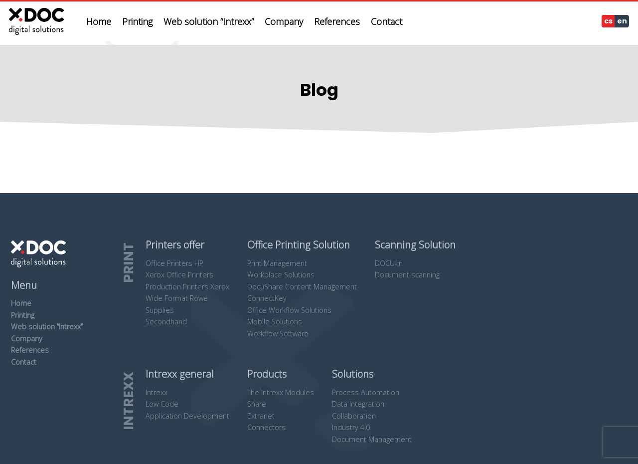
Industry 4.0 (351, 427)
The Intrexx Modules (280, 392)
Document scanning (407, 274)
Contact (23, 362)
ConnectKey (267, 298)
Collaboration (354, 416)
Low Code (162, 404)
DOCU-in (389, 263)
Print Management (277, 263)
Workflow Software (278, 333)
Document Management (372, 439)
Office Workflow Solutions (289, 310)
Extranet (261, 416)
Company (26, 338)
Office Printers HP (174, 263)
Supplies (160, 310)
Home (21, 303)
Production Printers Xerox (187, 286)
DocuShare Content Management (302, 286)
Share (256, 404)
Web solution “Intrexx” (47, 326)
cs (608, 21)
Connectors (266, 427)
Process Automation (365, 392)
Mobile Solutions (274, 321)
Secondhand (166, 321)
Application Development (187, 416)
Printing (22, 315)
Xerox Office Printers (179, 274)
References (30, 350)
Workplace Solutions (281, 274)
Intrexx (156, 392)
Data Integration (358, 404)
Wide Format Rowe (177, 298)
